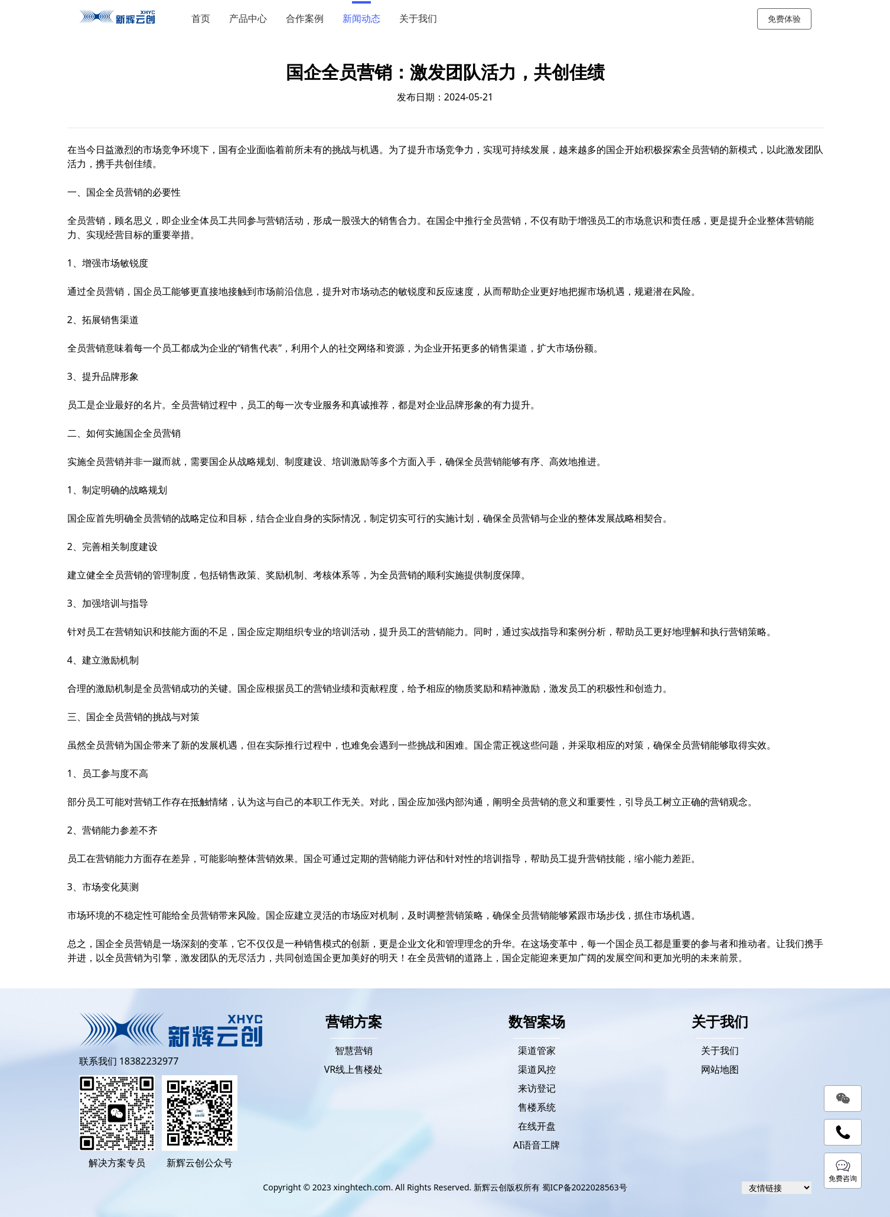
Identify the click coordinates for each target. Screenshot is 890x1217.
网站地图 (720, 1069)
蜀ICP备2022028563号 (584, 1187)
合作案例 (305, 19)
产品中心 (248, 19)
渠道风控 (537, 1069)
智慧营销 (354, 1050)
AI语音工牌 (536, 1144)
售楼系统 (537, 1107)
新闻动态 (361, 19)
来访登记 (537, 1088)
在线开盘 (537, 1126)
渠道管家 (537, 1050)
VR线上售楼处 (353, 1069)
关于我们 (418, 19)
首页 (200, 19)
